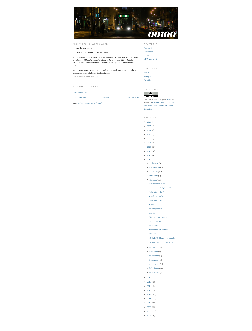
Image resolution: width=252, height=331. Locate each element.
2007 (149, 315)
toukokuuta (154, 255)
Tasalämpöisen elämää (158, 229)
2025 (149, 126)
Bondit (151, 213)
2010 (149, 303)
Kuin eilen (153, 225)
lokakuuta (153, 171)
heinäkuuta (154, 247)
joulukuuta (154, 163)
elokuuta (153, 180)
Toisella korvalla (156, 196)
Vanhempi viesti (132, 97)
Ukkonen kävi (155, 221)
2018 (149, 155)
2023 (149, 134)
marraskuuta (154, 167)
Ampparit (148, 48)
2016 (149, 277)
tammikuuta (154, 272)
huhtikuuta (154, 260)
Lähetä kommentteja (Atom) (90, 103)
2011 (149, 298)
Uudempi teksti (79, 97)
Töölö (146, 55)
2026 (149, 122)
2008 (149, 311)
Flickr (146, 72)
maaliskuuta (154, 264)
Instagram (148, 76)
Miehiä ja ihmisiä (156, 208)
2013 (149, 290)
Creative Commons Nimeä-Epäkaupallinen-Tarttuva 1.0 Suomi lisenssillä (159, 105)
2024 (149, 130)
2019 (149, 151)
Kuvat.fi (147, 80)
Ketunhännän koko (157, 183)
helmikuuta (154, 268)
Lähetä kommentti (80, 92)
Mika (169, 99)
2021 (149, 143)
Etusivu (105, 97)
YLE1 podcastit (150, 59)
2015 (149, 282)
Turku (151, 204)
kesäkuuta (153, 251)
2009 (149, 307)
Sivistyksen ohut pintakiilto (160, 188)
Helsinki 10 (148, 99)
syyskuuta (153, 176)
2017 (149, 159)
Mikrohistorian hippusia (159, 234)
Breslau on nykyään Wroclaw (161, 242)
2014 (149, 286)
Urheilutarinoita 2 (156, 192)
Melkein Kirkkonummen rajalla (162, 238)
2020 (149, 147)
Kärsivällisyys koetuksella (160, 217)
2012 (149, 294)
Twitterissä (148, 52)
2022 (149, 138)
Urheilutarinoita (155, 200)
